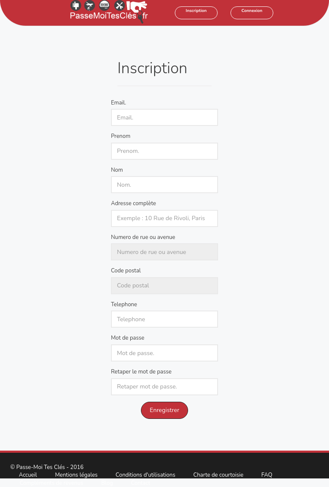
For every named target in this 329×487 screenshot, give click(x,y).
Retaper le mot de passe (141, 372)
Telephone (124, 304)
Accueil (28, 475)
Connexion (252, 11)
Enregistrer (164, 410)
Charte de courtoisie (218, 475)
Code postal (126, 271)
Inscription (196, 11)
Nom (117, 170)
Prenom (120, 136)
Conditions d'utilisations (145, 475)
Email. (118, 103)
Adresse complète (133, 203)
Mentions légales (76, 475)
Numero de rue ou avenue (143, 237)
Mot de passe (127, 338)
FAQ (266, 475)
